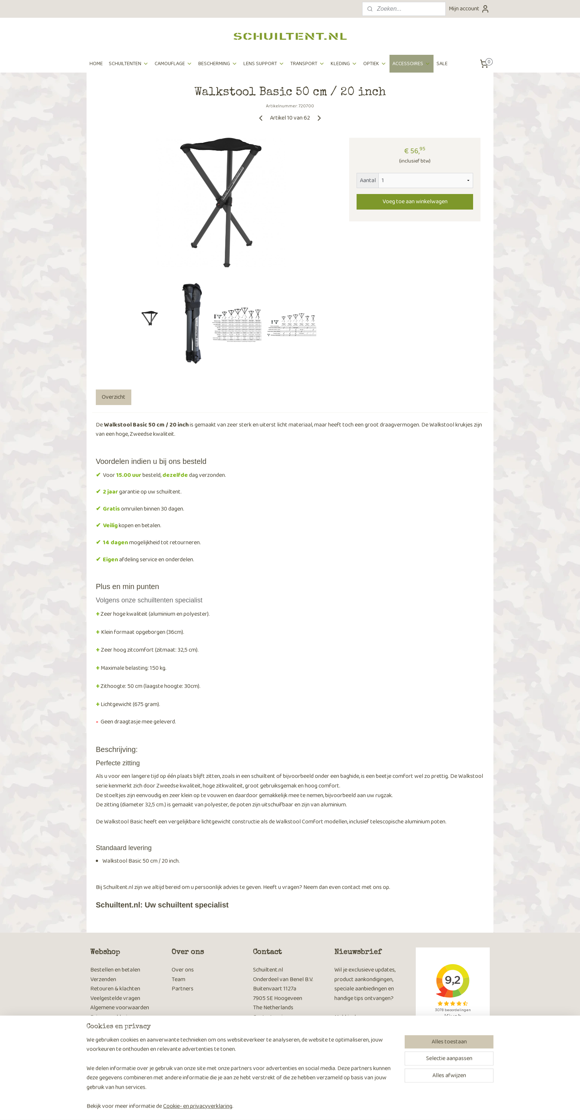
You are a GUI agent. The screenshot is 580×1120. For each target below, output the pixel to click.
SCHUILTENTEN (129, 64)
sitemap (266, 1106)
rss (278, 1106)
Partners (182, 988)
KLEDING (344, 64)
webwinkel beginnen (302, 1106)
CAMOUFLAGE (173, 64)
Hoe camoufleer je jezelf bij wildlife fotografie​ (123, 1068)
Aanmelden (354, 1056)
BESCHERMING (217, 64)
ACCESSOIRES (411, 64)
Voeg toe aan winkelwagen (415, 201)
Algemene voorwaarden (119, 1007)
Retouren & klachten (115, 988)
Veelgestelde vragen (115, 998)
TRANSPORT (307, 64)
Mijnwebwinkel (358, 1106)
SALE (442, 64)
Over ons (183, 969)
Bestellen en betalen (115, 969)
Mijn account (469, 8)
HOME (96, 64)
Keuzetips (102, 1054)
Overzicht (113, 397)
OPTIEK (375, 64)
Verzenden (103, 979)
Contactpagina (271, 1017)
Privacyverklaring (111, 1017)
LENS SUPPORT (263, 64)
